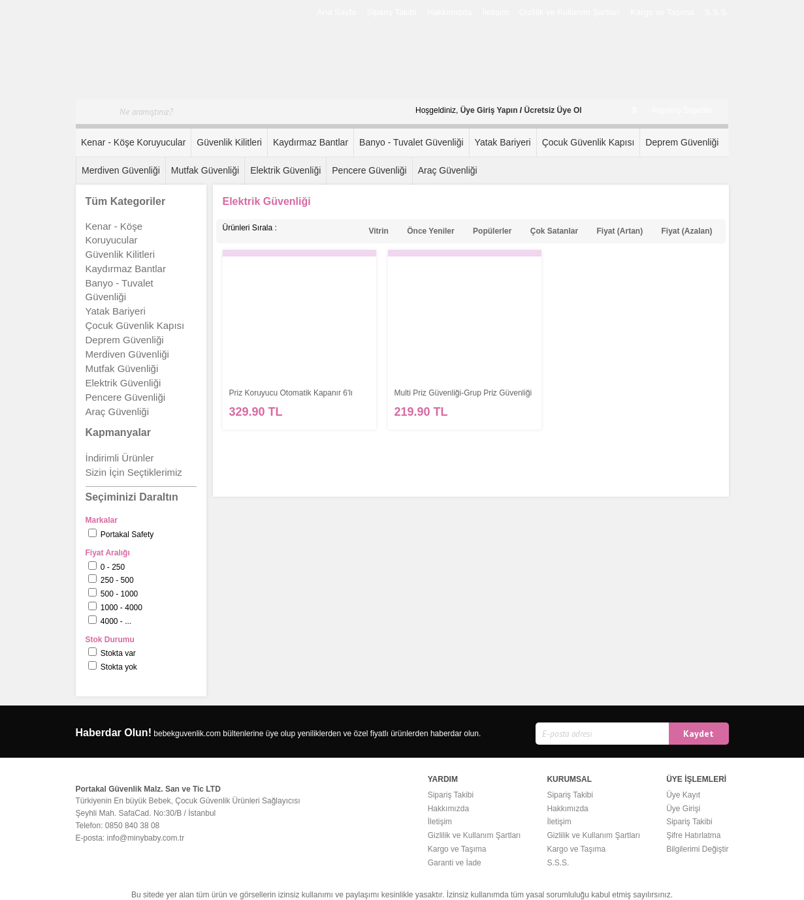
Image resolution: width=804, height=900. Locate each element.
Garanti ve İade (454, 862)
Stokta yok (119, 667)
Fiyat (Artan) (619, 231)
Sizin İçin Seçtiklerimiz (134, 472)
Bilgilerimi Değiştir (697, 849)
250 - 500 (117, 580)
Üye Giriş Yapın (489, 110)
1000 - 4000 (121, 607)
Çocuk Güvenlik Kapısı (588, 142)
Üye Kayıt (683, 794)
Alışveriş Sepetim (672, 110)
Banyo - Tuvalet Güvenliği (411, 142)
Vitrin (378, 231)
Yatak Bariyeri (503, 142)
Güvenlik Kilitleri (229, 142)
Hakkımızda (449, 12)
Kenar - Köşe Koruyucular (133, 142)
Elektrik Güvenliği (285, 170)
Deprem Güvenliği (681, 142)
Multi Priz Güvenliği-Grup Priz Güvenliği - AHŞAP (463, 392)
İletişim (495, 12)
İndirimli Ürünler (120, 457)
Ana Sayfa (336, 12)
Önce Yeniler (431, 231)
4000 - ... (116, 621)
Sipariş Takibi (391, 12)
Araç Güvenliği (447, 170)
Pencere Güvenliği (369, 170)
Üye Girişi (683, 808)
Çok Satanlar (554, 231)
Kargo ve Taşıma (662, 12)
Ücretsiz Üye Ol (553, 110)
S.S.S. (717, 12)
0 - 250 (113, 567)
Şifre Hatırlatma (693, 835)
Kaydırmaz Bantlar (310, 142)
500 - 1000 (119, 593)
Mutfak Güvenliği (205, 170)
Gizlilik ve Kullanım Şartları (569, 12)
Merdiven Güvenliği (121, 170)
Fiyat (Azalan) (686, 231)
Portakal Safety (127, 534)
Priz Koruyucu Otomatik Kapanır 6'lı (291, 392)
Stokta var (118, 653)
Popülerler (492, 231)
